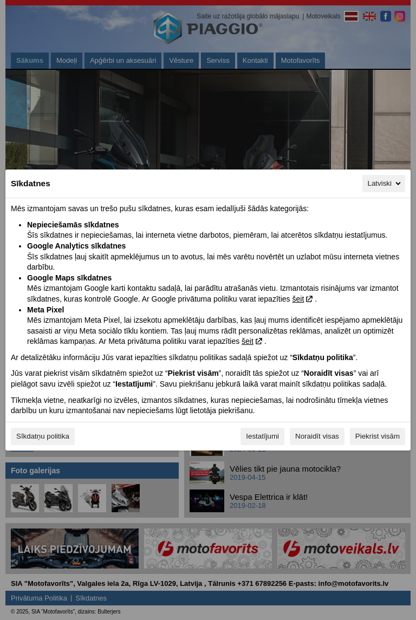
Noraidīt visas (317, 436)
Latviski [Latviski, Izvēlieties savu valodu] (385, 183)
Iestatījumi (262, 436)
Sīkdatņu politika (42, 436)
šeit (298, 299)
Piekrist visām (377, 436)
